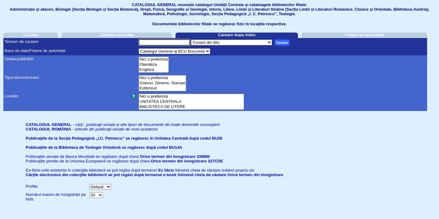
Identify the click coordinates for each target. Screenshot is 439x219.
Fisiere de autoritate (364, 35)
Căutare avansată (116, 35)
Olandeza (153, 64)
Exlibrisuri (162, 88)
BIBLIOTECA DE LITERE (191, 106)
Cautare (30, 35)
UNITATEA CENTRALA (191, 101)
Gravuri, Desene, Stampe (162, 83)
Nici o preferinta (153, 59)
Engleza (153, 69)
